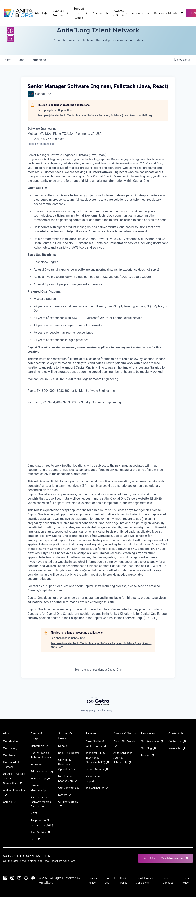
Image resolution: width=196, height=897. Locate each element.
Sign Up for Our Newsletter (165, 858)
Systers (65, 795)
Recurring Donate (69, 753)
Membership (40, 778)
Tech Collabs (41, 832)
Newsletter (177, 748)
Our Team (9, 755)
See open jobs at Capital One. (55, 110)
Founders (36, 764)
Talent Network (42, 771)
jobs (21, 60)
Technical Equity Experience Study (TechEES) (97, 757)
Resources (140, 13)
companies (38, 60)
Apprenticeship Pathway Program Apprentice (41, 801)
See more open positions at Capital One (97, 669)
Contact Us (177, 741)
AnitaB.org (46, 882)
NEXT (34, 813)
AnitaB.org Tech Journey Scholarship (122, 757)
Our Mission (10, 741)
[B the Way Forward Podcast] (33, 878)
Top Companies (97, 788)
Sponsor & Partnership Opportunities (66, 764)
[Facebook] (10, 30)
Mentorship (40, 746)
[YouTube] (19, 878)
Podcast (148, 755)
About (41, 13)
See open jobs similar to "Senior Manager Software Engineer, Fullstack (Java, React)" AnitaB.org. (95, 115)
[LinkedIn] (10, 38)
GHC (36, 839)
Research (100, 13)
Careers (10, 802)
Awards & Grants (120, 13)
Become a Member (169, 13)
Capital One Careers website (129, 498)
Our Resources (152, 741)
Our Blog (148, 748)
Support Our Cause (80, 13)
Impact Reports (97, 769)
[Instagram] (12, 878)
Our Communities (68, 788)
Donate (62, 746)
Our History (10, 748)
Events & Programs (60, 13)
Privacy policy (88, 710)
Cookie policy (105, 710)
